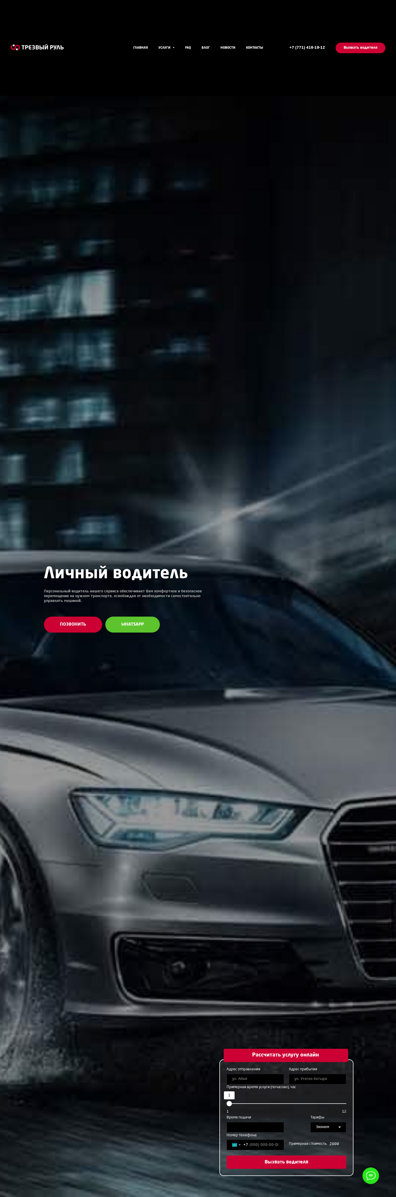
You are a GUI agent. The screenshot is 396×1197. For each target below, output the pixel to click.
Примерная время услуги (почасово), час (261, 1087)
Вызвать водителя (286, 1162)
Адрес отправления (243, 1069)
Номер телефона (241, 1135)
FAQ (188, 47)
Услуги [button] (165, 47)
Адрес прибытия (303, 1069)
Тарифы (317, 1117)
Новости (227, 47)
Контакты (254, 47)
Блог (206, 47)
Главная (140, 47)
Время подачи (239, 1117)
